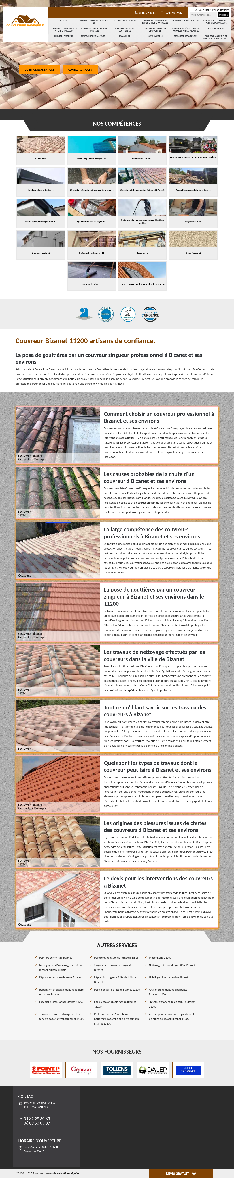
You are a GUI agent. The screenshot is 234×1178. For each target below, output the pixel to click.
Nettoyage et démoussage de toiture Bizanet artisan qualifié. (61, 967)
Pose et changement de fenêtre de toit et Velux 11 (216, 37)
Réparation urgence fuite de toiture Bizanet (115, 980)
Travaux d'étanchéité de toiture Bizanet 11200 (172, 1004)
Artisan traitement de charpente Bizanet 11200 (168, 992)
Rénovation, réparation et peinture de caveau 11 (216, 21)
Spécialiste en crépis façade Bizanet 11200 (115, 1004)
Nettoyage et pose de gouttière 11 (125, 29)
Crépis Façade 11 (155, 36)
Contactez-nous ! (80, 70)
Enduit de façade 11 (63, 36)
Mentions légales (68, 1173)
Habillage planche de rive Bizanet (168, 977)
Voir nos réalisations (40, 70)
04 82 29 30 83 (145, 13)
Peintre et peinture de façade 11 (94, 21)
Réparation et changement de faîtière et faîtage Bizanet (61, 992)
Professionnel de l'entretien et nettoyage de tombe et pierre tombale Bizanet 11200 (116, 1018)
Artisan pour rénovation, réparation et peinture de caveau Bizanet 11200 (171, 1016)
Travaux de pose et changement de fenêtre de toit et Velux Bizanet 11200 (61, 1016)
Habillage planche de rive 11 (185, 20)
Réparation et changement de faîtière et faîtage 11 (63, 29)
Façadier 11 (124, 36)
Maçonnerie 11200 (160, 957)
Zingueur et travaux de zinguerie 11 (155, 29)
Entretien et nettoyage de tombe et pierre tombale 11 (155, 21)
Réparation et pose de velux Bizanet (60, 977)
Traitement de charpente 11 (94, 36)
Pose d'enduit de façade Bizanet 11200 (117, 989)
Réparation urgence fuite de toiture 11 (94, 29)
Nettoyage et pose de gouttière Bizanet (172, 965)
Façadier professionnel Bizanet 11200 (61, 1002)
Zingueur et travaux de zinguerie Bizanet (113, 967)
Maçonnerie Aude (216, 28)
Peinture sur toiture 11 (124, 20)
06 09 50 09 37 (171, 13)
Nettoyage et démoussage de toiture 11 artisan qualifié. (185, 29)
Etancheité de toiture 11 (185, 36)
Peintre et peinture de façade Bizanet (116, 957)
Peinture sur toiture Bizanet (55, 957)
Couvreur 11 (64, 20)
